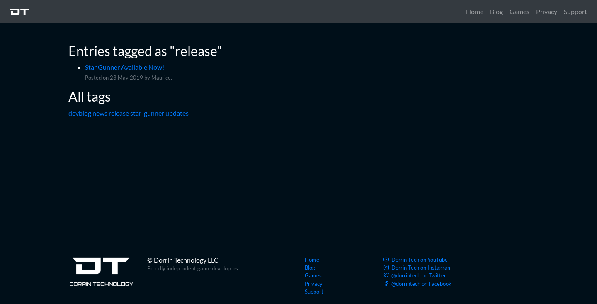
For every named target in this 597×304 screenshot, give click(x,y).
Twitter (414, 275)
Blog (496, 11)
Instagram (417, 267)
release (119, 113)
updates (177, 113)
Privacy (546, 11)
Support (575, 11)
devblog (79, 113)
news (99, 113)
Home (474, 11)
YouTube (415, 259)
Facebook (417, 283)
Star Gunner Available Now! (124, 67)
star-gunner (147, 113)
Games (519, 11)
